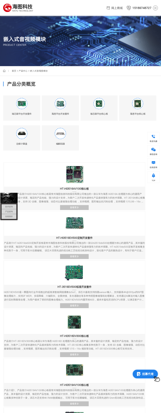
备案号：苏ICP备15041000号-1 (127, 404)
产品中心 (23, 71)
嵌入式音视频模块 (39, 71)
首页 (14, 71)
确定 (120, 365)
